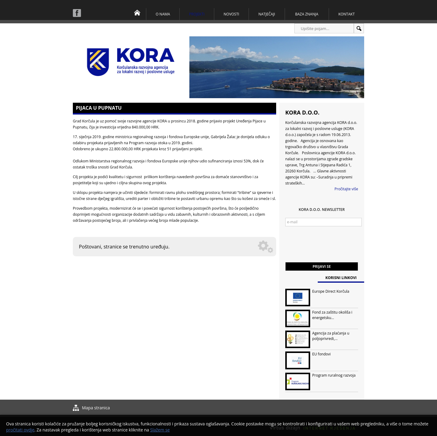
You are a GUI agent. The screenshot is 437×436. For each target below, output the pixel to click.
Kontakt (346, 14)
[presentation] (331, 247)
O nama (163, 14)
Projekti (197, 14)
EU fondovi (321, 354)
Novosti (231, 14)
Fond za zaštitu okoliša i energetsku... (332, 315)
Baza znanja (306, 14)
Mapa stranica (96, 408)
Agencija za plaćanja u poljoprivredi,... (330, 336)
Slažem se (160, 430)
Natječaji (266, 14)
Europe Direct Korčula (330, 291)
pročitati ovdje (20, 430)
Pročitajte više (346, 188)
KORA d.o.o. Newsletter (322, 209)
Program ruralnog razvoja (334, 375)
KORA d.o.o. (302, 112)
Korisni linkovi (341, 277)
